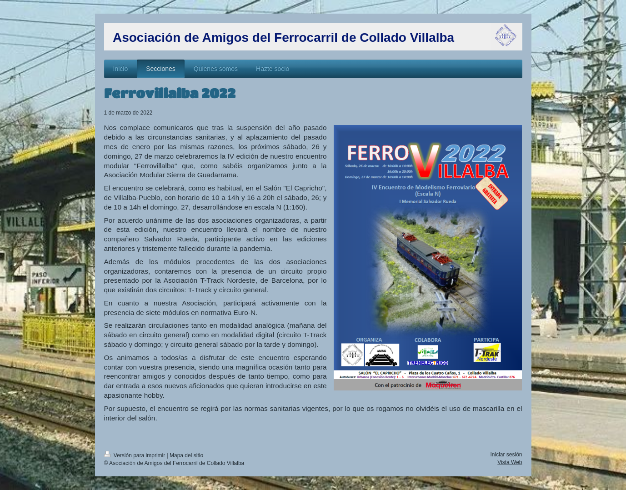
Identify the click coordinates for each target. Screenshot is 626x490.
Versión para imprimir (135, 455)
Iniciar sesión (506, 454)
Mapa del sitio (186, 455)
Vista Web (509, 462)
